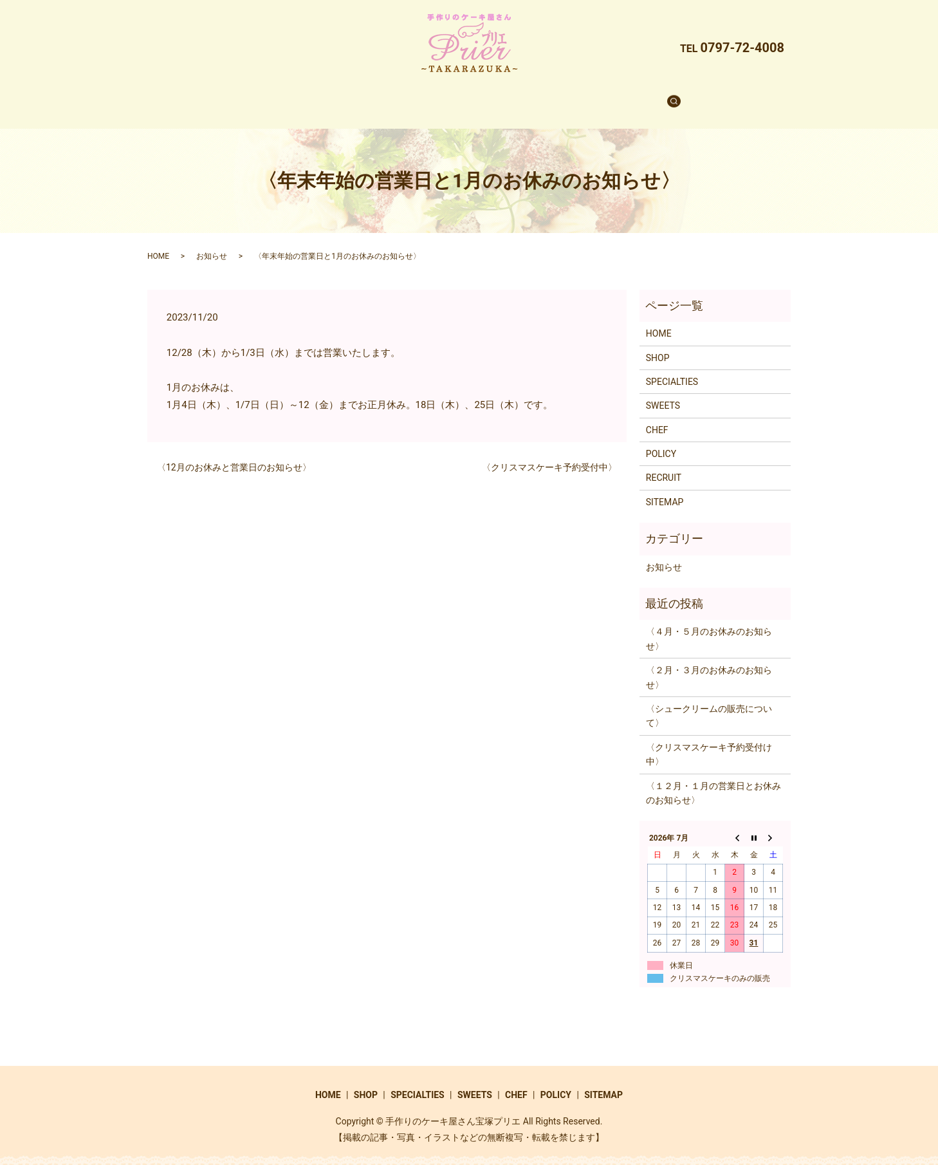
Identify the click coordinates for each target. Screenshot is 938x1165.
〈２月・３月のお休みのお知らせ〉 (709, 665)
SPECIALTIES (417, 96)
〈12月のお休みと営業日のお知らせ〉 (234, 455)
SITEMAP (665, 490)
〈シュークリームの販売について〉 (709, 703)
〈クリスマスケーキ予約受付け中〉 (709, 742)
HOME (306, 96)
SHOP (354, 96)
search (646, 96)
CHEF (536, 96)
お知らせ (211, 243)
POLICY (661, 441)
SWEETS (484, 96)
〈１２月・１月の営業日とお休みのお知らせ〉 (713, 781)
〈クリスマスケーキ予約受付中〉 (549, 455)
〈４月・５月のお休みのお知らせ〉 (709, 626)
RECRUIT (589, 96)
